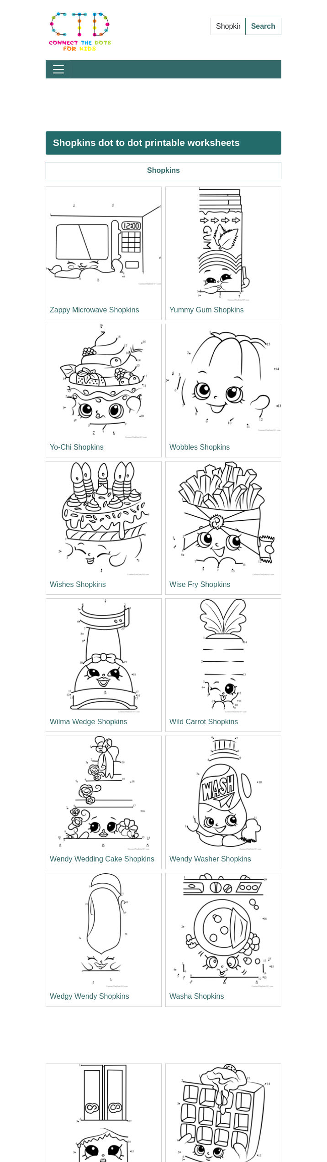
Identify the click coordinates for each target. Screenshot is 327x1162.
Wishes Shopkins (78, 584)
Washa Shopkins (196, 996)
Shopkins (163, 170)
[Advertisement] (163, 105)
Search (263, 26)
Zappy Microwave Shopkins (94, 310)
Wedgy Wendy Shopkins (89, 996)
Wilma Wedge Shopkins (88, 722)
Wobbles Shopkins (199, 447)
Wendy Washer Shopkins (210, 859)
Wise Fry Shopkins (199, 584)
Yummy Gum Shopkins (206, 310)
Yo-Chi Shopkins (77, 447)
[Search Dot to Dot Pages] (228, 26)
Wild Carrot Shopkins (203, 722)
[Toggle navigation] (58, 69)
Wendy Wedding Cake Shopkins (102, 859)
